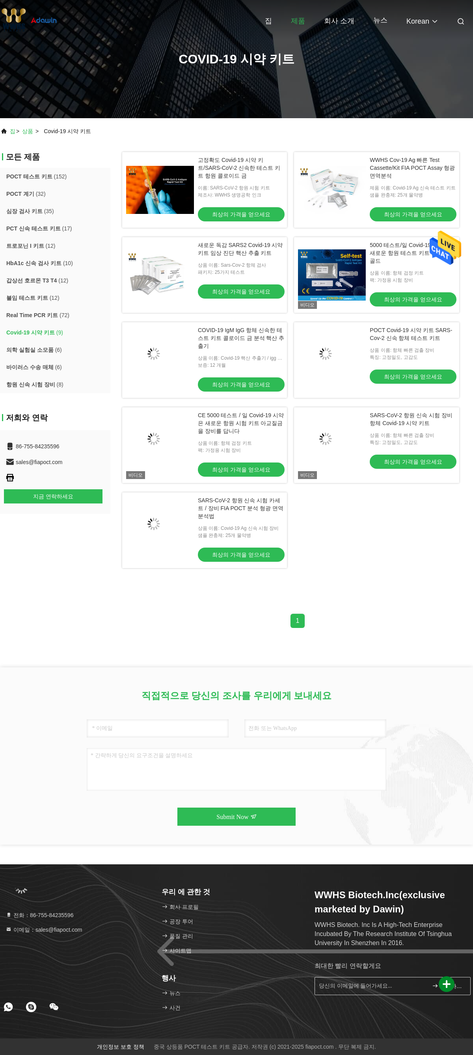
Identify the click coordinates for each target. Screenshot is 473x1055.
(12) (30, 246)
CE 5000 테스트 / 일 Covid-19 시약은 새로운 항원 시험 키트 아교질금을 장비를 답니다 (241, 423)
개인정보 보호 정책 (120, 1047)
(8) (34, 384)
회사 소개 (339, 21)
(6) (34, 350)
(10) (39, 263)
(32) (26, 194)
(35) (30, 211)
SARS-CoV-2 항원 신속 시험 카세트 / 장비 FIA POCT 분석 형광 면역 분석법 (240, 508)
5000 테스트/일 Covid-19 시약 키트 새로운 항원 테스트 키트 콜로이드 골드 (413, 253)
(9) (34, 332)
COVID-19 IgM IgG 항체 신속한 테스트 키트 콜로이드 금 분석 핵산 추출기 (241, 338)
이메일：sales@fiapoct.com (44, 930)
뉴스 (380, 20)
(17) (39, 228)
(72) (37, 315)
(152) (36, 176)
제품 (298, 21)
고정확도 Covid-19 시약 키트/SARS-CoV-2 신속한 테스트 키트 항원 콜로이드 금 (239, 168)
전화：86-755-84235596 (39, 915)
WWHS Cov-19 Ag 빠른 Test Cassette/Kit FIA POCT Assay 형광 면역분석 (412, 168)
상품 (27, 131)
